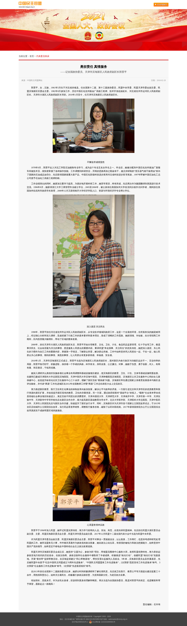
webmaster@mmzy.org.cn (117, 619)
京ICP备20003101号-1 (80, 622)
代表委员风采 (42, 56)
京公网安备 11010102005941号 (102, 622)
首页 (32, 56)
